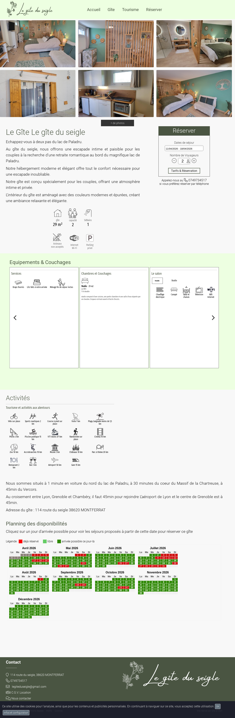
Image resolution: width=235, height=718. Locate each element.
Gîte (111, 9)
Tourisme (130, 9)
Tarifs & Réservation (184, 171)
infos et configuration (16, 712)
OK (217, 706)
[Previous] (15, 318)
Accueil (93, 9)
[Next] (213, 318)
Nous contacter (18, 698)
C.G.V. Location (18, 692)
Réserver (154, 9)
